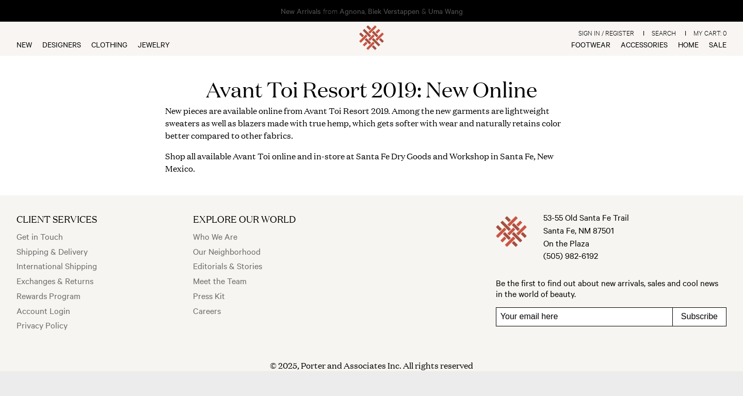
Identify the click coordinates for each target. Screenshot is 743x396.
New (24, 44)
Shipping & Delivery (52, 251)
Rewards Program (48, 295)
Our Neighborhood (227, 251)
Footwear (590, 44)
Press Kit (209, 295)
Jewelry (154, 44)
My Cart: (709, 32)
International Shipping (57, 265)
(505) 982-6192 (570, 255)
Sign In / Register (606, 32)
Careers (207, 310)
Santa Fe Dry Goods (393, 156)
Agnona (352, 11)
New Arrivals (301, 11)
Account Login (43, 310)
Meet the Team (220, 280)
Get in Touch (40, 236)
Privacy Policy (42, 325)
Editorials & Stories (227, 265)
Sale (717, 44)
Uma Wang (445, 11)
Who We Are (215, 236)
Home (688, 44)
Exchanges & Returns (55, 280)
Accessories (644, 44)
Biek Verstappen (393, 11)
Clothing (109, 44)
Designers (61, 44)
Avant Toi (323, 111)
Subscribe (699, 316)
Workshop (469, 156)
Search (664, 32)
